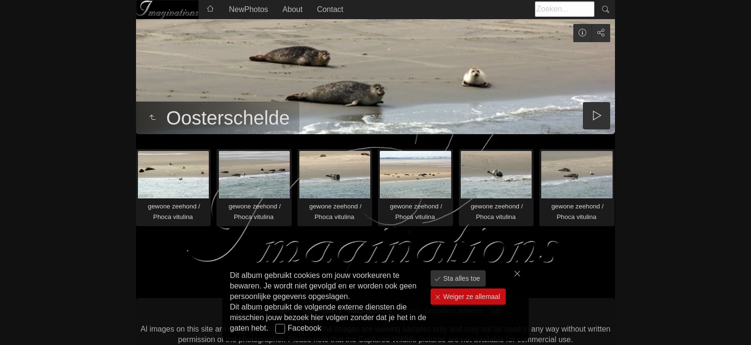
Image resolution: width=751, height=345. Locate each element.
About (293, 9)
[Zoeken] (564, 9)
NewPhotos (248, 9)
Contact (330, 9)
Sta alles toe (460, 278)
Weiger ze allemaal (470, 296)
